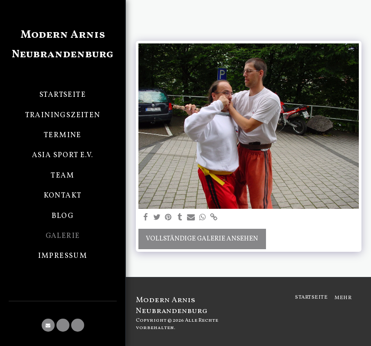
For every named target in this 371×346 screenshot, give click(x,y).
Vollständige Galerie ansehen (202, 239)
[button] (48, 325)
